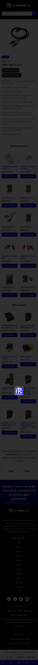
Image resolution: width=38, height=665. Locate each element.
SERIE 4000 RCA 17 (26, 287)
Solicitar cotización (11, 75)
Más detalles (9, 176)
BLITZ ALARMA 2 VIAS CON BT (9, 358)
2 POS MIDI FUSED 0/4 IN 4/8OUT (9, 168)
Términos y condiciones (19, 643)
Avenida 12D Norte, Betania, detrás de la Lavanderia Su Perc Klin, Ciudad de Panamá (20, 623)
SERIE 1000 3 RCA (8, 227)
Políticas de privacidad (19, 639)
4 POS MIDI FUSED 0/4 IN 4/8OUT (28, 168)
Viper (19, 578)
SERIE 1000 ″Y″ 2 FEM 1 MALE (9, 257)
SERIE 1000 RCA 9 (26, 227)
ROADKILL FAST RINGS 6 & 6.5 (9, 389)
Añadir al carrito (10, 70)
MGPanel (20, 657)
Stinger (19, 551)
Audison (19, 565)
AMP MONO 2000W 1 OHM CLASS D (9, 327)
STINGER (5, 57)
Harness (19, 582)
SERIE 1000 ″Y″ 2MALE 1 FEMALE (28, 257)
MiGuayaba (31, 657)
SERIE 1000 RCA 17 (26, 198)
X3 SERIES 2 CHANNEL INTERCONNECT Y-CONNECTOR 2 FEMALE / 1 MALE (27, 391)
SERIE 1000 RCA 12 (8, 198)
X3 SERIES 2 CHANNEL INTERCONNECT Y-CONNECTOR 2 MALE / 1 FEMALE (28, 426)
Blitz (19, 543)
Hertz (19, 560)
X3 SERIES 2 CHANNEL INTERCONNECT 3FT (27, 327)
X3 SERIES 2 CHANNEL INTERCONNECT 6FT (9, 424)
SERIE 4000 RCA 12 (8, 287)
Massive (19, 574)
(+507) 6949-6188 (19, 615)
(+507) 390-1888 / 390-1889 (19, 611)
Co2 (19, 591)
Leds (19, 569)
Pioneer (19, 556)
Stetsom (19, 547)
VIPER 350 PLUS (25, 357)
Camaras (19, 587)
